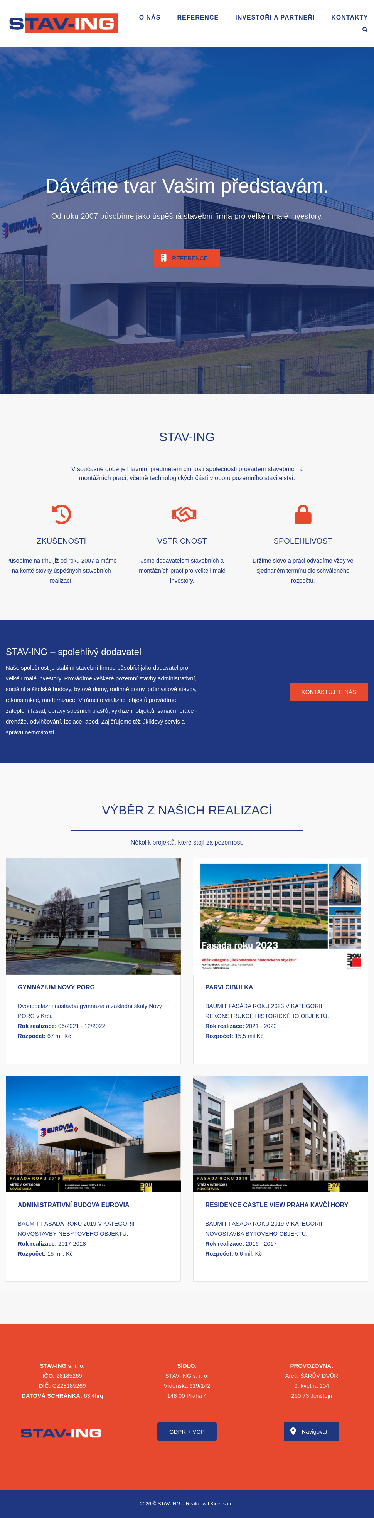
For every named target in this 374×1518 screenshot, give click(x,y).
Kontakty (349, 17)
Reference (198, 17)
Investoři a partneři (275, 17)
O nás (150, 17)
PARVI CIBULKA (229, 987)
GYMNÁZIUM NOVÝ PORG (56, 987)
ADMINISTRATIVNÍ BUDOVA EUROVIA (73, 1205)
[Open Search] (365, 30)
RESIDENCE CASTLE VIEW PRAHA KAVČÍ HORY (276, 1205)
